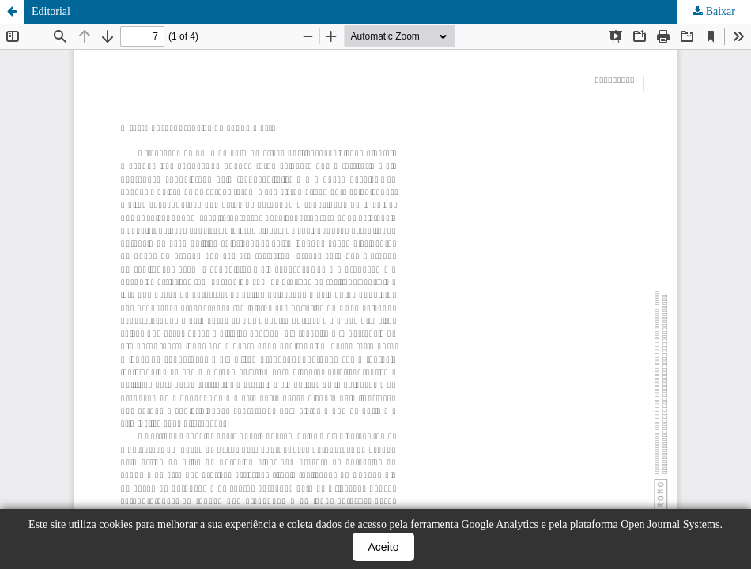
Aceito (383, 547)
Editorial (51, 11)
